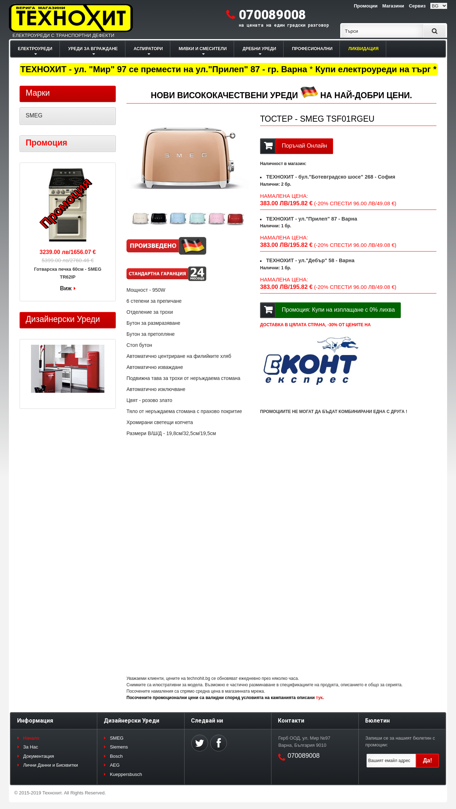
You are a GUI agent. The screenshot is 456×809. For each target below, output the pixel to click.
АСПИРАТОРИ (148, 48)
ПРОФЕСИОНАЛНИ (312, 48)
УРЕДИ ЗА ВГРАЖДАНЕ (93, 48)
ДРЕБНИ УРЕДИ (259, 48)
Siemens (119, 747)
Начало (31, 738)
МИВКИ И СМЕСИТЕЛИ (203, 48)
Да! (427, 760)
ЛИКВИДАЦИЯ (363, 48)
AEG (114, 765)
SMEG (34, 115)
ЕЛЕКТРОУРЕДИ (35, 48)
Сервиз (417, 6)
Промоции (365, 6)
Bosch (116, 756)
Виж (66, 288)
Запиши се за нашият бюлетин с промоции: (400, 741)
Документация (38, 756)
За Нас (30, 747)
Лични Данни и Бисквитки (50, 765)
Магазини (393, 6)
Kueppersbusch (126, 774)
